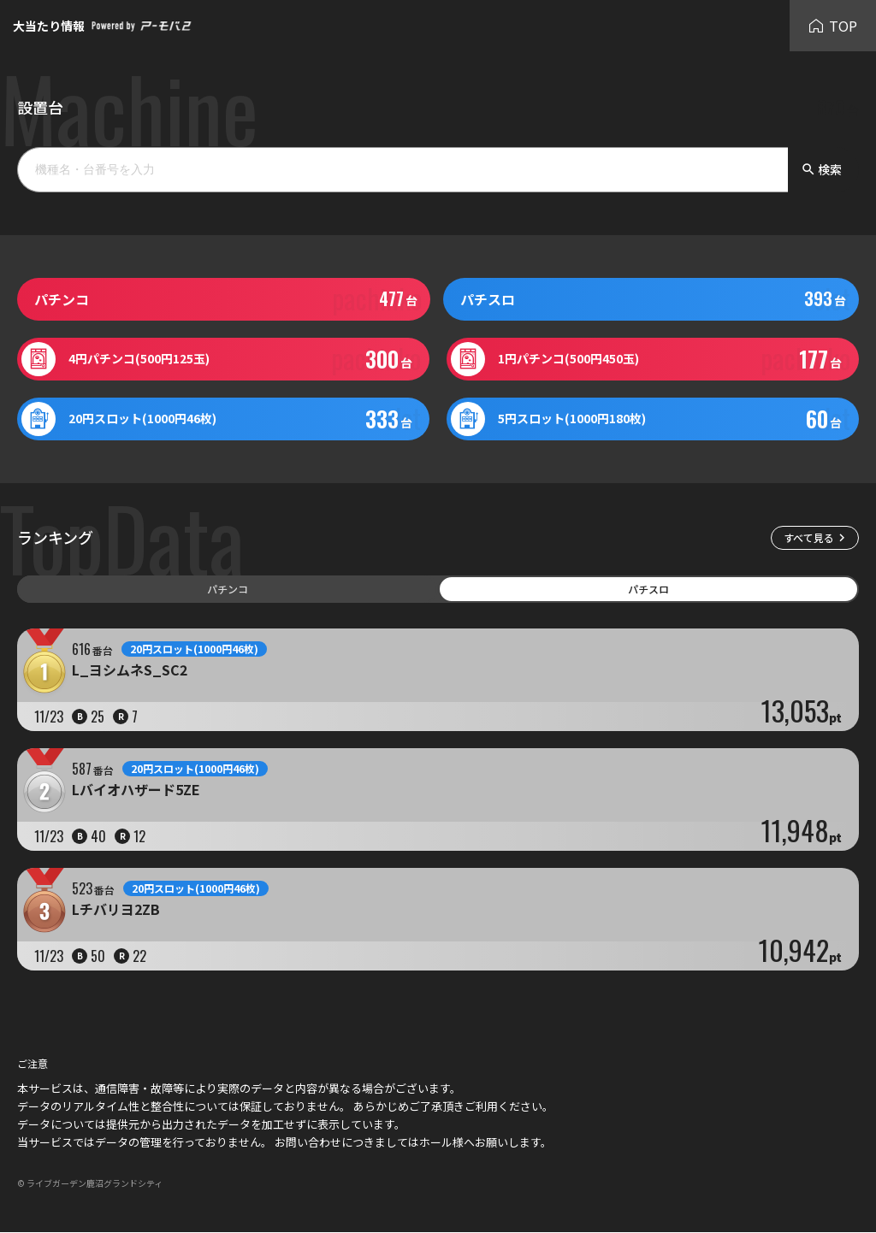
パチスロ (648, 588)
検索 (821, 169)
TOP (832, 25)
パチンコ (227, 588)
